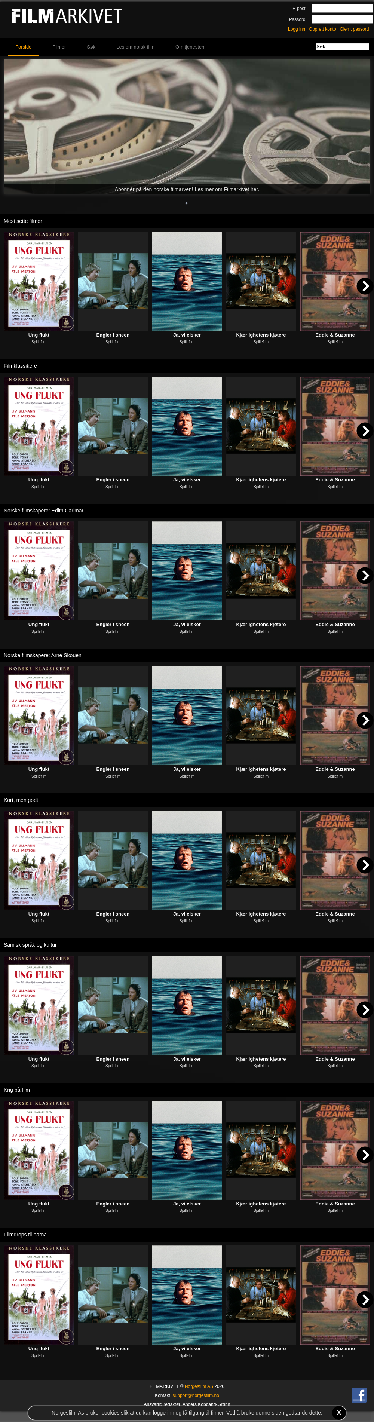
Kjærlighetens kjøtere (261, 335)
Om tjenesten (189, 47)
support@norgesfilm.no (196, 1395)
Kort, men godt (21, 800)
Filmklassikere (20, 366)
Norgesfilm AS (199, 1386)
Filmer (59, 47)
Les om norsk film (135, 47)
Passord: (298, 19)
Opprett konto (322, 29)
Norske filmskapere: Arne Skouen (43, 655)
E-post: (299, 8)
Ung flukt (38, 335)
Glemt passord (354, 29)
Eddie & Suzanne (335, 335)
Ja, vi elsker (187, 335)
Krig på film (17, 1090)
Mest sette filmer (23, 221)
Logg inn (296, 29)
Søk (91, 47)
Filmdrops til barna (25, 1235)
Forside (23, 47)
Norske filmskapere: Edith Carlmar (43, 511)
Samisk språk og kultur (30, 945)
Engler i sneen (113, 335)
